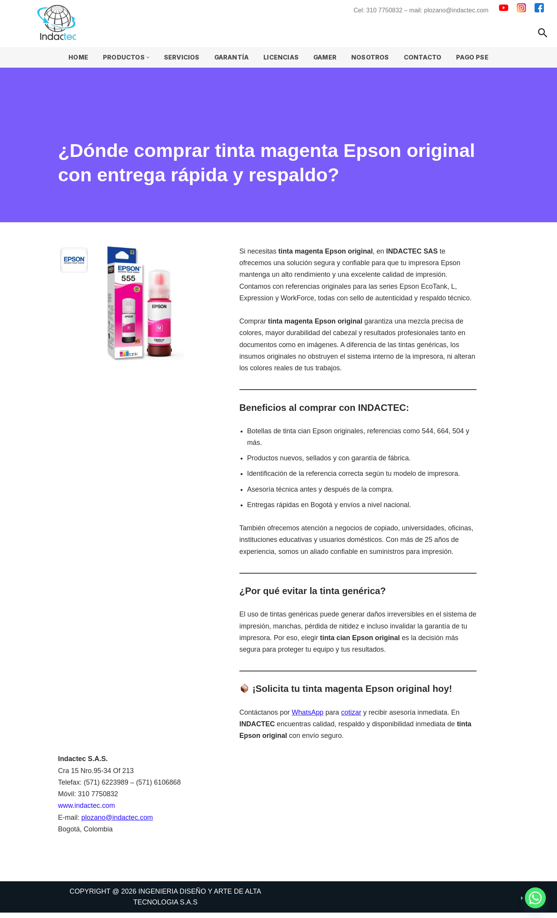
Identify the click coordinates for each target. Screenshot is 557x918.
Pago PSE (473, 57)
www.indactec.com (87, 810)
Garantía (231, 57)
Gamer (325, 57)
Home (78, 57)
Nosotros (371, 57)
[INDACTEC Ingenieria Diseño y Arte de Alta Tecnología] (58, 22)
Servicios (181, 57)
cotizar (352, 716)
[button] (147, 57)
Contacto (423, 57)
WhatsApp (308, 716)
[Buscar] (542, 32)
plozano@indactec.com (118, 822)
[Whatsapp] (535, 897)
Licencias (281, 57)
